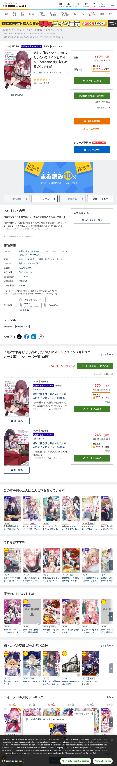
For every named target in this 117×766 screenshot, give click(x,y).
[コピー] (41, 336)
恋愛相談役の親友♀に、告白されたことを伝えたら (12, 527)
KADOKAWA (25, 268)
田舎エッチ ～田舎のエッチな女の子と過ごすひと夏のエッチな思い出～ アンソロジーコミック (51, 683)
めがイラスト (22, 326)
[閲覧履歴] (86, 5)
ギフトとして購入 (92, 220)
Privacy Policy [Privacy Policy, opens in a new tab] (92, 753)
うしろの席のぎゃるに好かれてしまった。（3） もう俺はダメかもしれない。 (32, 579)
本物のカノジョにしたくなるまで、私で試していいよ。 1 (51, 579)
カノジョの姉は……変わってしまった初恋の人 (90, 527)
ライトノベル (25, 272)
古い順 (97, 374)
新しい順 (108, 374)
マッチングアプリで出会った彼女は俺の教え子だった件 (51, 527)
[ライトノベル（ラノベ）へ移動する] (54, 30)
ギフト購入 (81, 213)
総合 (6, 14)
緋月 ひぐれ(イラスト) (50, 259)
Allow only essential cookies (75, 761)
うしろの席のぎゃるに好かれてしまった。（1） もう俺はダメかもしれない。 (90, 631)
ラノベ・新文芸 (53, 14)
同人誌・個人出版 (65, 14)
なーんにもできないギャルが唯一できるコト (31, 527)
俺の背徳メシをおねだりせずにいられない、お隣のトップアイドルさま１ (51, 631)
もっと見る (106, 354)
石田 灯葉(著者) (27, 259)
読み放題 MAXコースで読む (92, 96)
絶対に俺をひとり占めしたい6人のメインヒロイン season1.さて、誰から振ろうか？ (49, 445)
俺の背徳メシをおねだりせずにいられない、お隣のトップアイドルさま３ (70, 579)
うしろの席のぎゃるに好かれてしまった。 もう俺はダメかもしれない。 (90, 579)
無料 (110, 14)
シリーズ (48, 199)
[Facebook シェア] (26, 336)
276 (22, 285)
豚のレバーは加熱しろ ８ (12, 682)
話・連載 (22, 14)
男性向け (9, 326)
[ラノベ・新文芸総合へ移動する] (36, 30)
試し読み (17, 95)
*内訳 (107, 73)
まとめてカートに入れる (95, 366)
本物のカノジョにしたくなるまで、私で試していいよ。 (70, 527)
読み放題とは (103, 108)
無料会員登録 (92, 121)
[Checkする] (28, 87)
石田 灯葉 (43, 73)
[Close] (112, 739)
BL (75, 14)
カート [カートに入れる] (92, 409)
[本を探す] (102, 5)
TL (83, 14)
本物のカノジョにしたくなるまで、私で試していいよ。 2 (12, 631)
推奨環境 (24, 310)
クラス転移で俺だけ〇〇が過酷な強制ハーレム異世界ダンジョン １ (31, 631)
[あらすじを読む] (35, 226)
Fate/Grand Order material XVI (70, 682)
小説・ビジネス (42, 14)
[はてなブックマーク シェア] (33, 336)
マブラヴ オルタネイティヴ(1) (90, 682)
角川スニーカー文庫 (28, 263)
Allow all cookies (103, 761)
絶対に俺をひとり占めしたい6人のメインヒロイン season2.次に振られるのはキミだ (49, 396)
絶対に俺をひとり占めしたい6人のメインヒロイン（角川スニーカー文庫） (43, 253)
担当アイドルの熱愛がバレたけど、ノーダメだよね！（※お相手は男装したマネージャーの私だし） (12, 579)
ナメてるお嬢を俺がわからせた (70, 631)
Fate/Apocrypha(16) (31, 681)
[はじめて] (78, 5)
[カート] (94, 5)
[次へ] (111, 513)
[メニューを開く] (112, 5)
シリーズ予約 (82, 142)
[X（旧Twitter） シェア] (19, 336)
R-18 (102, 14)
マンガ (31, 14)
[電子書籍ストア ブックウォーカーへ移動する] (14, 30)
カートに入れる (92, 80)
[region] (58, 750)
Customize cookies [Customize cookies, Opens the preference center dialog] (13, 761)
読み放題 (14, 14)
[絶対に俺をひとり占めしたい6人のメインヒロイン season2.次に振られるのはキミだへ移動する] (33, 37)
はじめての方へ (92, 129)
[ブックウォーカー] (16, 5)
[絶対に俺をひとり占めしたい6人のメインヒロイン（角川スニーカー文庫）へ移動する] (30, 33)
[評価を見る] (43, 81)
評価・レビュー (100, 199)
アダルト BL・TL (92, 14)
